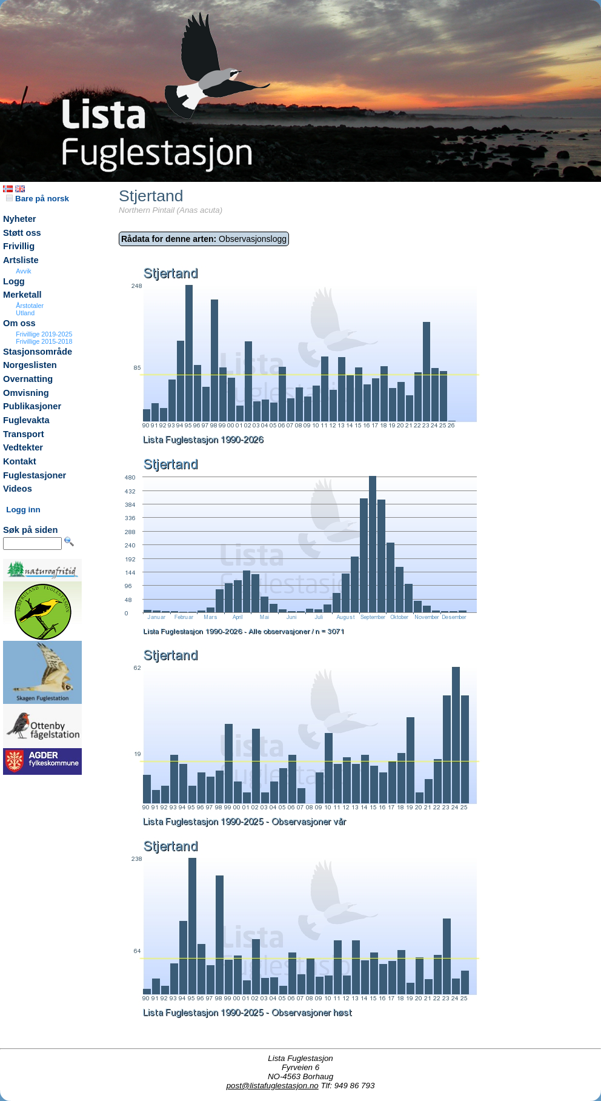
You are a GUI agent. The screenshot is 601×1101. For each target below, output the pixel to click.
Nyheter (19, 219)
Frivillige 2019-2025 (44, 334)
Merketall (22, 295)
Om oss (19, 323)
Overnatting (28, 379)
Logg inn (23, 509)
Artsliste (21, 260)
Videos (17, 489)
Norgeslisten (30, 365)
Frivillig (19, 246)
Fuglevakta (26, 420)
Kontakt (19, 461)
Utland (25, 312)
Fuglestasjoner (34, 475)
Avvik (23, 271)
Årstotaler (30, 305)
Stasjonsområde (37, 351)
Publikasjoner (32, 406)
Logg (14, 281)
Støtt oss (22, 233)
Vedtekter (23, 447)
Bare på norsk (37, 198)
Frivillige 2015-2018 (44, 341)
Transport (23, 434)
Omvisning (26, 393)
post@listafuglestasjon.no (273, 1085)
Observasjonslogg (204, 239)
